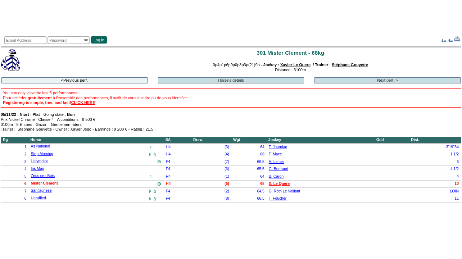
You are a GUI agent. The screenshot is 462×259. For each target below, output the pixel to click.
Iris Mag (37, 169)
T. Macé (275, 154)
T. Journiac (278, 147)
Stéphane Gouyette (350, 65)
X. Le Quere (279, 184)
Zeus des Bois (43, 176)
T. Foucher (278, 198)
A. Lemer (276, 162)
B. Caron (276, 176)
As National (40, 146)
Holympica (40, 161)
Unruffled (38, 198)
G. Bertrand (278, 169)
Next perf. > (387, 80)
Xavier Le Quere (295, 65)
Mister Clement (44, 183)
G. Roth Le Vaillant (284, 191)
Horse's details (231, 80)
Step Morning (42, 154)
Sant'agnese (41, 190)
